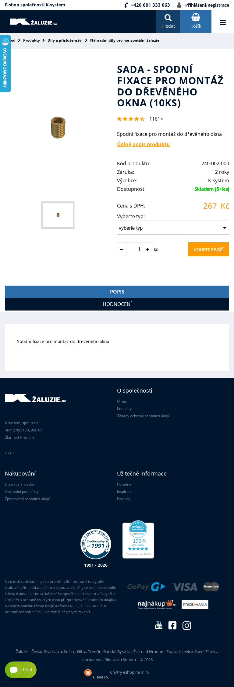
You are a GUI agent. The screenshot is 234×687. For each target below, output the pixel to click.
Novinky (123, 498)
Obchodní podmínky (21, 491)
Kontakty (124, 408)
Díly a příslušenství (65, 40)
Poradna (124, 484)
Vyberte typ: (131, 216)
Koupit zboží (208, 249)
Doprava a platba (19, 484)
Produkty (31, 40)
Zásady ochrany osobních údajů (143, 415)
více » (9, 452)
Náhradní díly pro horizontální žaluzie (124, 40)
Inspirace (125, 491)
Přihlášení (195, 5)
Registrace (218, 5)
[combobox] (173, 228)
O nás (122, 401)
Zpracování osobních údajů (27, 498)
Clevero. (101, 677)
